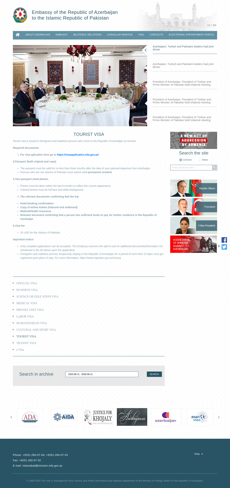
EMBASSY (62, 34)
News (205, 160)
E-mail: (37, 465)
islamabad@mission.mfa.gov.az (42, 465)
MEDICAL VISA (26, 303)
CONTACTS (156, 34)
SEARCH (154, 374)
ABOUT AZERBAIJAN (37, 34)
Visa (141, 34)
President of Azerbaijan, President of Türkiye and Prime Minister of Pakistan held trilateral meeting (182, 83)
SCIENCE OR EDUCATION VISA (37, 296)
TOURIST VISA (26, 336)
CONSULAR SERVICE (120, 34)
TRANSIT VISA (26, 343)
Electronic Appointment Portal (191, 34)
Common (187, 160)
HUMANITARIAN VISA (31, 323)
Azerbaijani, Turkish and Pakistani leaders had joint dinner (183, 48)
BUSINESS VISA (27, 289)
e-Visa (20, 349)
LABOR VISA (25, 316)
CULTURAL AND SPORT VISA (36, 329)
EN (214, 25)
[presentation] (11, 416)
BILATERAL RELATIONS (87, 34)
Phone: (40, 454)
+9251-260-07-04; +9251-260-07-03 (45, 454)
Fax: (27, 460)
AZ (208, 25)
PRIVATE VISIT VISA (30, 309)
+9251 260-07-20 (30, 460)
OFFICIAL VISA (26, 283)
